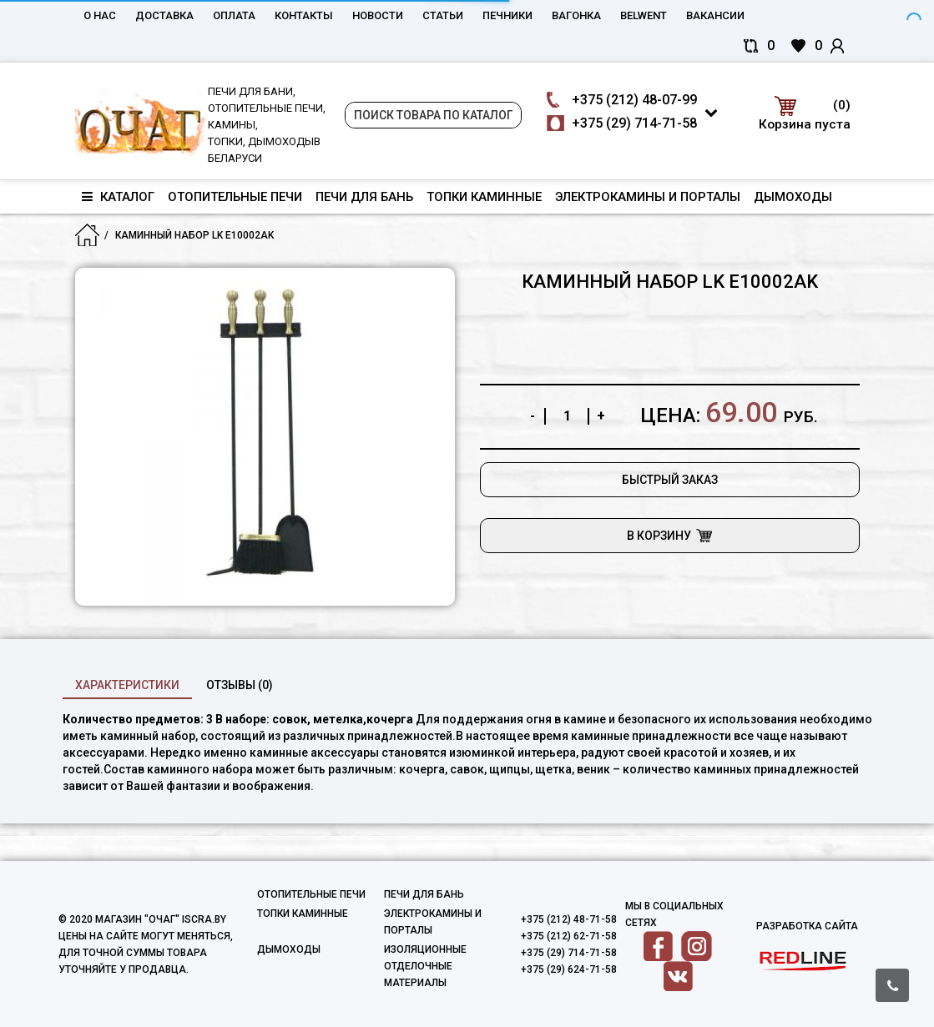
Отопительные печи (235, 196)
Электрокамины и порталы (647, 196)
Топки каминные (484, 196)
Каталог (118, 196)
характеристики (127, 685)
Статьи (442, 15)
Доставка (164, 15)
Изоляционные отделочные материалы (425, 966)
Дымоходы (793, 196)
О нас (99, 15)
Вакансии (715, 15)
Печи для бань (364, 196)
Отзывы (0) (239, 685)
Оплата (234, 15)
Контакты (304, 15)
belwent (643, 15)
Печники (507, 15)
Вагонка (576, 15)
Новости (377, 15)
